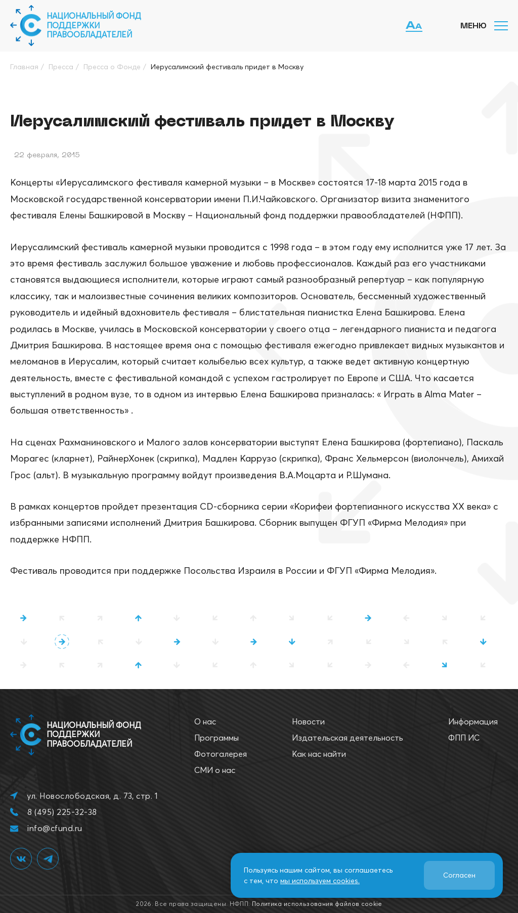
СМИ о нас (214, 770)
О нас (205, 721)
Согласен (459, 875)
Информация (473, 721)
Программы (216, 738)
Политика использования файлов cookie (317, 903)
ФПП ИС (464, 738)
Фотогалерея (220, 754)
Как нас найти (319, 754)
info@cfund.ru (54, 828)
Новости (308, 721)
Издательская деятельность (347, 738)
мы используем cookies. (320, 880)
